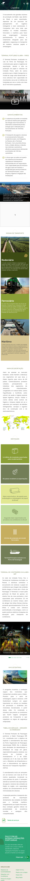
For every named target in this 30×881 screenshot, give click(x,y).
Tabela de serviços (13, 806)
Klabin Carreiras (5, 873)
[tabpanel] (15, 624)
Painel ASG (19, 860)
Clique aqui (22, 843)
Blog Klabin (19, 863)
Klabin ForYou (20, 855)
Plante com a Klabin (21, 858)
